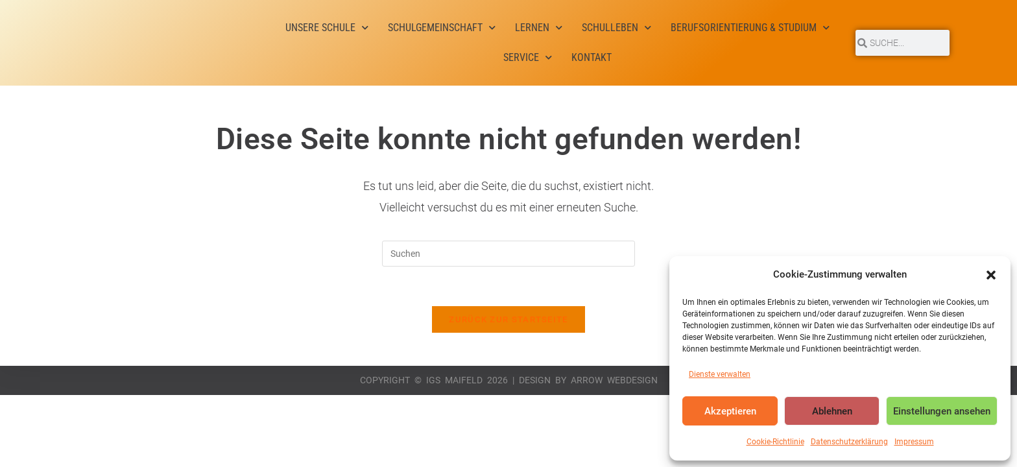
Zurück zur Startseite (508, 319)
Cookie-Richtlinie (775, 441)
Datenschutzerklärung (849, 441)
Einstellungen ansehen (941, 411)
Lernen (538, 28)
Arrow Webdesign (614, 380)
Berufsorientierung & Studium (750, 28)
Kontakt (591, 57)
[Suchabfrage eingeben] (508, 254)
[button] (991, 275)
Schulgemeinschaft (442, 28)
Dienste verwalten (719, 374)
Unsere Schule (326, 28)
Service (527, 57)
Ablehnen (832, 411)
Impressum (914, 441)
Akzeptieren (730, 411)
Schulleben (616, 28)
